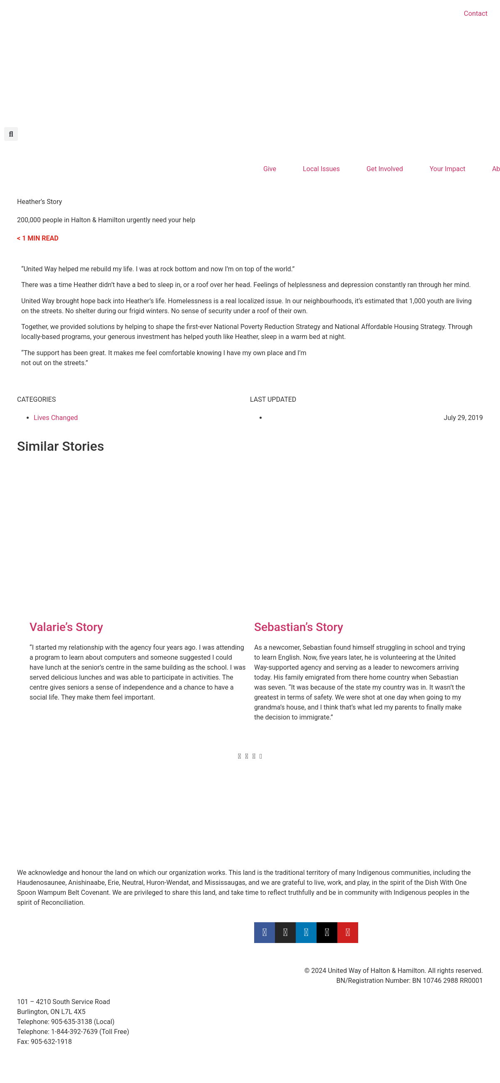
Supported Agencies (166, 828)
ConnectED (270, 808)
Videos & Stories (160, 798)
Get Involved (384, 169)
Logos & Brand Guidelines (173, 818)
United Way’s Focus (283, 788)
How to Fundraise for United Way (184, 788)
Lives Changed (55, 418)
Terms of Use (392, 808)
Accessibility (391, 798)
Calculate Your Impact (49, 828)
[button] (11, 134)
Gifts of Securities (43, 808)
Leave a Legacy (39, 818)
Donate (27, 788)
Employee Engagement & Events (183, 808)
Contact (476, 13)
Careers (384, 788)
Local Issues (321, 169)
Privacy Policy (393, 818)
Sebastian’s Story (298, 627)
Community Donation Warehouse (302, 818)
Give (269, 169)
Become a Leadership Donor (59, 798)
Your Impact (447, 169)
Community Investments (290, 798)
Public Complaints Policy (409, 828)
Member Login (394, 838)
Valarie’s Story (66, 627)
